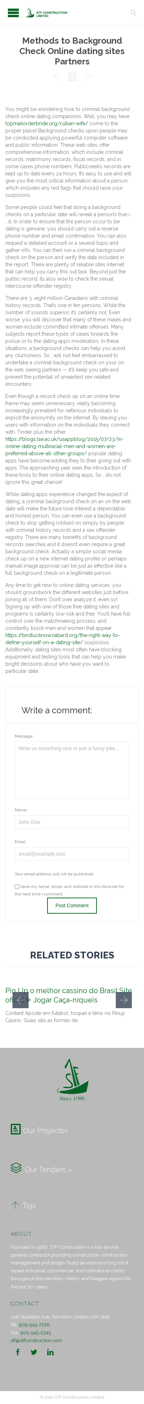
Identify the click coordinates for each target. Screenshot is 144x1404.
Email (20, 841)
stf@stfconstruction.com (36, 1340)
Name (20, 809)
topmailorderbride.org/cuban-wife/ (46, 123)
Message (24, 736)
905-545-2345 (35, 1332)
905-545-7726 (34, 1324)
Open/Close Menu (13, 12)
